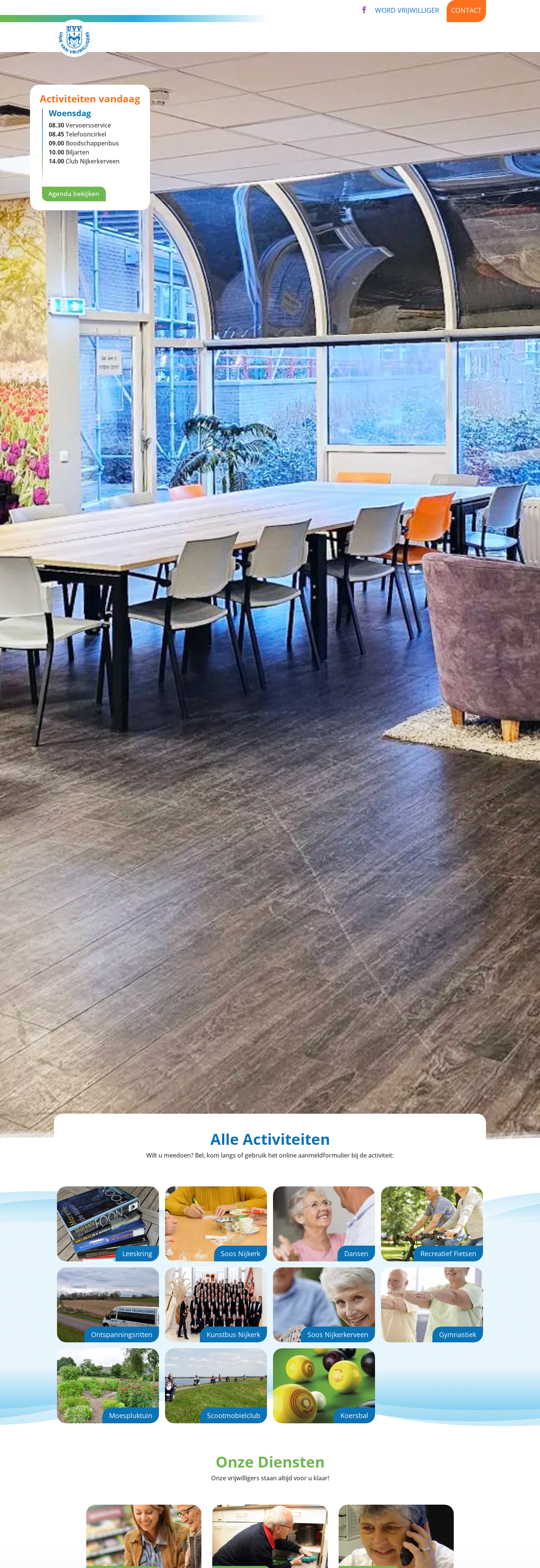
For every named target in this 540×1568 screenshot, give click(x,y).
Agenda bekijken (75, 194)
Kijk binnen (466, 38)
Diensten (291, 38)
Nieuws (423, 38)
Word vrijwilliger (407, 10)
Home (196, 38)
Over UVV (340, 38)
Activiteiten (237, 38)
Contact (466, 10)
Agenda (387, 38)
